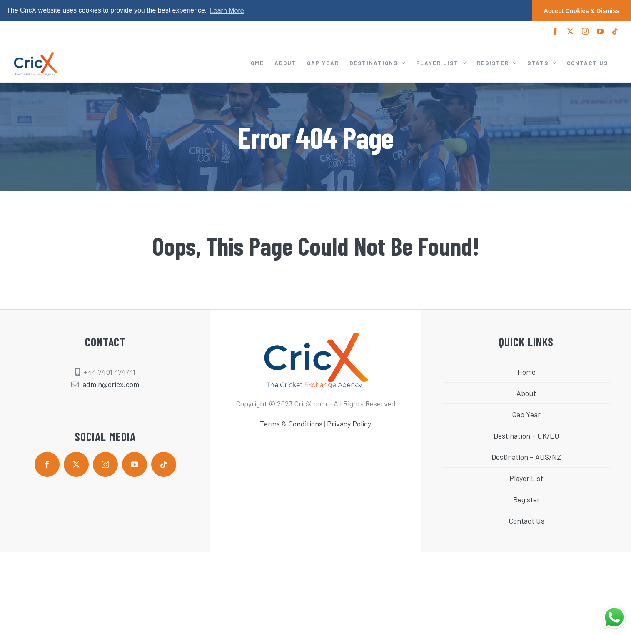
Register (526, 499)
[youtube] (134, 464)
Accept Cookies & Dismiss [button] (582, 11)
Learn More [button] (227, 10)
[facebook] (47, 464)
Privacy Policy (349, 423)
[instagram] (105, 464)
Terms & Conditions (291, 423)
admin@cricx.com (110, 384)
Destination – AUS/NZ (526, 456)
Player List (526, 478)
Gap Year (526, 414)
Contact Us (526, 520)
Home (526, 371)
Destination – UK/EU (526, 435)
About (526, 393)
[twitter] (76, 464)
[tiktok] (163, 464)
